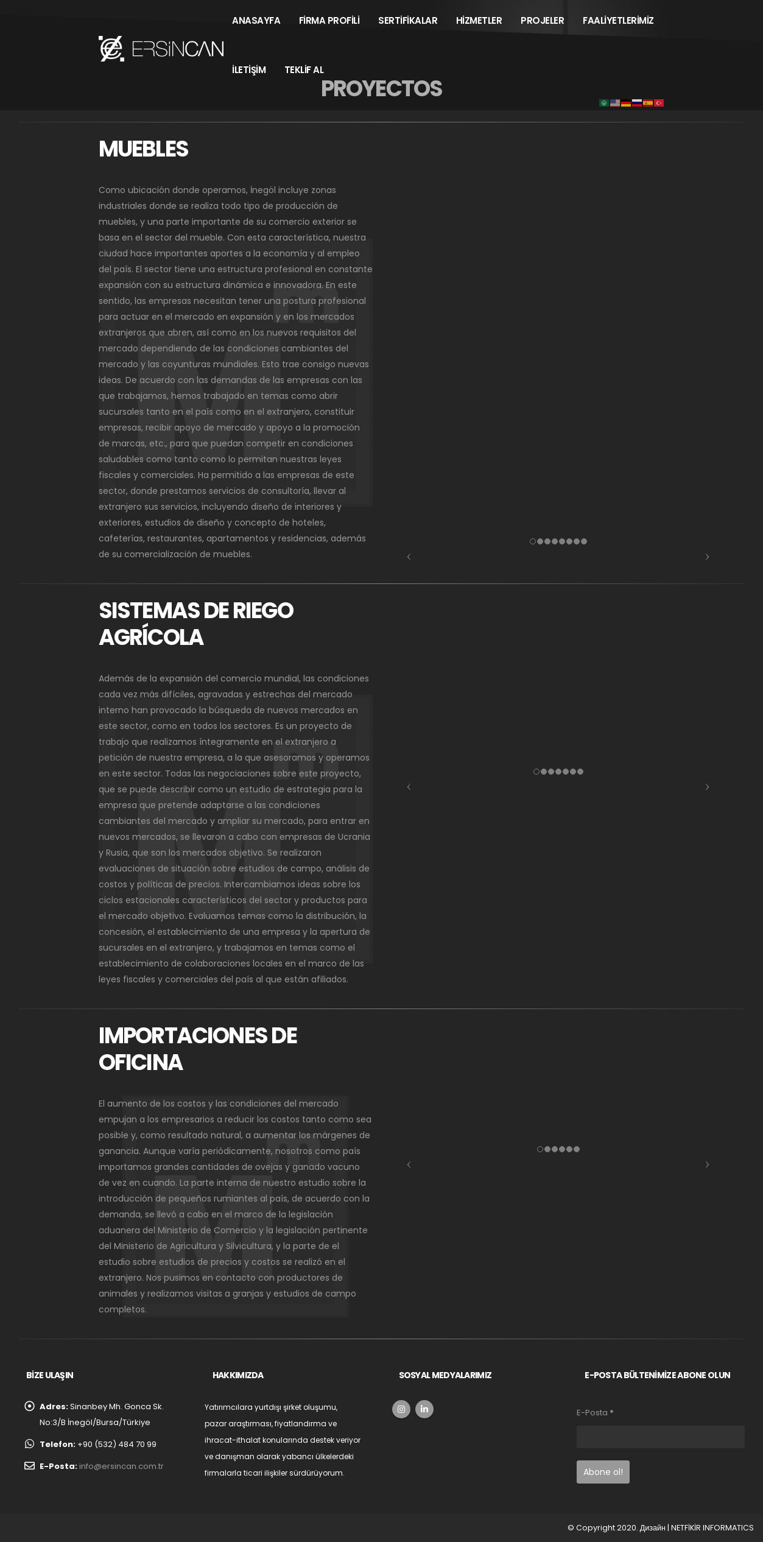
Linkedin (424, 1409)
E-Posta (595, 1412)
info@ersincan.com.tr (121, 1466)
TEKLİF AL (304, 69)
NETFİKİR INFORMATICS (712, 1528)
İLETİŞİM (248, 69)
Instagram (401, 1409)
